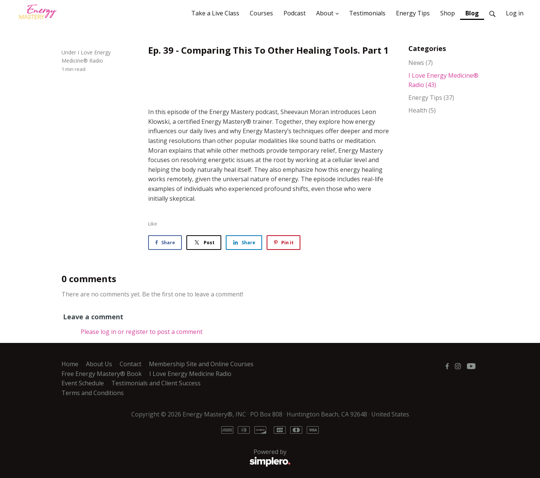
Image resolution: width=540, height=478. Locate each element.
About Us (99, 364)
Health (422, 110)
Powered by (176, 458)
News (420, 63)
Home (70, 364)
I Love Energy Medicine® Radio (443, 80)
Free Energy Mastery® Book (102, 374)
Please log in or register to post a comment (141, 332)
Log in (515, 13)
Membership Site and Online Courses (201, 364)
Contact (130, 364)
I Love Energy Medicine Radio (190, 374)
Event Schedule (83, 383)
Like (152, 223)
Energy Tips (431, 97)
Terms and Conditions (93, 393)
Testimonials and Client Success (156, 383)
